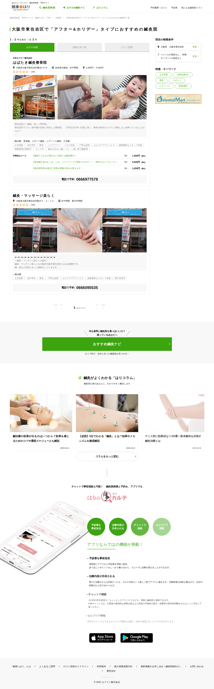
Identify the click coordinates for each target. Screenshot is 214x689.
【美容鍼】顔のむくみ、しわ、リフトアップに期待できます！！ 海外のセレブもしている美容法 (76, 162)
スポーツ (177, 80)
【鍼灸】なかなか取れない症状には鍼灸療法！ (54, 156)
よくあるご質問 (47, 666)
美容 (161, 80)
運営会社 (111, 671)
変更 (195, 47)
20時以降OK (183, 74)
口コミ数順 (127, 47)
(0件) (33, 72)
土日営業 (163, 74)
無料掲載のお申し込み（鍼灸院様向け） (161, 666)
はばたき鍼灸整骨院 (30, 62)
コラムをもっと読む (107, 456)
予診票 (174, 7)
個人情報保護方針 (123, 666)
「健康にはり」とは (20, 666)
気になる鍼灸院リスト (191, 7)
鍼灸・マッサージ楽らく (34, 195)
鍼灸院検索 (49, 7)
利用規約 (101, 666)
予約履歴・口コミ (158, 7)
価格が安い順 (79, 47)
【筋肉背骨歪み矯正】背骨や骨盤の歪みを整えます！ (57, 168)
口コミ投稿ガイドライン (76, 666)
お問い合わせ (197, 666)
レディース (164, 86)
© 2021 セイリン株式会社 (107, 682)
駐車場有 (183, 86)
